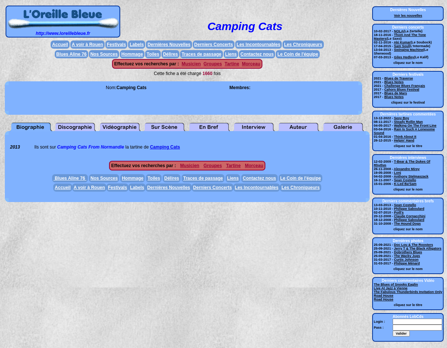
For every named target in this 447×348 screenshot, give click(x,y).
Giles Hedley (404, 57)
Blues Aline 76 (71, 54)
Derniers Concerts (213, 44)
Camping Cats (165, 147)
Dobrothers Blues (408, 252)
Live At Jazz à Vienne (391, 288)
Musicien (191, 63)
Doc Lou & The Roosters (413, 245)
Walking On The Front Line (415, 125)
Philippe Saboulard (409, 209)
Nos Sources (104, 54)
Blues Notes (393, 82)
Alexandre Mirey (407, 169)
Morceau (251, 63)
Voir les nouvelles (408, 15)
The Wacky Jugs (407, 256)
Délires (170, 54)
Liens (231, 54)
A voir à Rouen (87, 44)
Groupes (213, 63)
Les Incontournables (258, 44)
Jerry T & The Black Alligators (417, 248)
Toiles (153, 54)
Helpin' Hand (404, 140)
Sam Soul (401, 46)
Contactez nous (257, 54)
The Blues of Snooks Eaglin (396, 284)
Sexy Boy (401, 118)
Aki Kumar (402, 42)
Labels (137, 44)
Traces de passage (201, 54)
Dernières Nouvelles (168, 44)
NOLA (398, 31)
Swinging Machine (408, 50)
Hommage (132, 54)
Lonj (397, 173)
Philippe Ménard (407, 263)
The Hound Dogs (407, 223)
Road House (383, 295)
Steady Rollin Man (408, 122)
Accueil (60, 44)
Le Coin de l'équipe (297, 54)
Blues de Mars (395, 93)
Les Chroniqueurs (303, 44)
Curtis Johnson (406, 259)
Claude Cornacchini (409, 216)
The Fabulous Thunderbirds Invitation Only (408, 292)
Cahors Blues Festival (401, 89)
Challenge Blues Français (404, 86)
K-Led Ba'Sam (405, 184)
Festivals (116, 44)
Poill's (398, 212)
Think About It (405, 137)
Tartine (231, 63)
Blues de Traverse (398, 78)
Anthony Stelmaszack (411, 176)
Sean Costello (405, 180)
